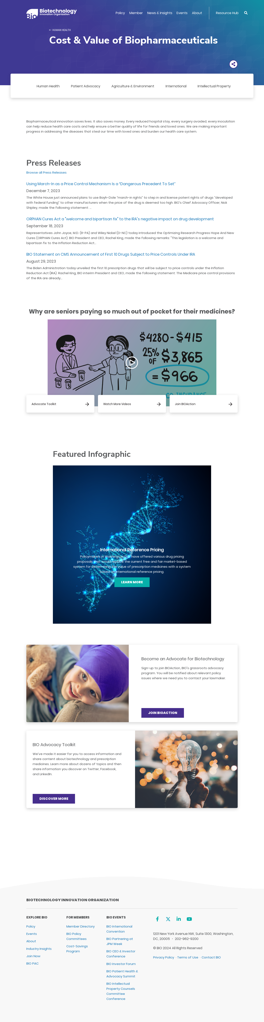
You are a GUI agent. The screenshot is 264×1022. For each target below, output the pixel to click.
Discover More (53, 798)
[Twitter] (168, 919)
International (176, 86)
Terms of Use (187, 957)
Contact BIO (211, 957)
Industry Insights (39, 948)
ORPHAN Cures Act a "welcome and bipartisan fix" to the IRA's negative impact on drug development (120, 219)
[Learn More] (132, 582)
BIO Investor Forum (121, 964)
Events (182, 13)
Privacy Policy (163, 957)
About (197, 13)
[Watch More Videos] (132, 403)
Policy (120, 13)
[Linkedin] (179, 919)
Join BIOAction (162, 712)
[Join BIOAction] (203, 403)
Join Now (33, 956)
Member (136, 13)
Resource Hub (227, 13)
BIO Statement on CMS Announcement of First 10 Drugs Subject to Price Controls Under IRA (110, 254)
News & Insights (159, 13)
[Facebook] (157, 919)
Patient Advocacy (85, 86)
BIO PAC (32, 963)
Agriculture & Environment (132, 86)
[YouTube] (189, 919)
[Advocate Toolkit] (60, 403)
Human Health (61, 30)
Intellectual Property (214, 86)
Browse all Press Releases (46, 172)
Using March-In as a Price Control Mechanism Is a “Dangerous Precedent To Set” (101, 183)
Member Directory (80, 926)
